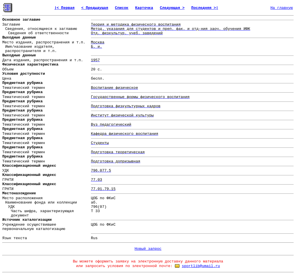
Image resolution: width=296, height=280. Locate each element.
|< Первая (64, 8)
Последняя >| (204, 8)
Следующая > (172, 8)
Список (122, 8)
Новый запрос (148, 249)
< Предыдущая (94, 8)
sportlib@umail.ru (201, 266)
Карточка (144, 8)
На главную (281, 8)
